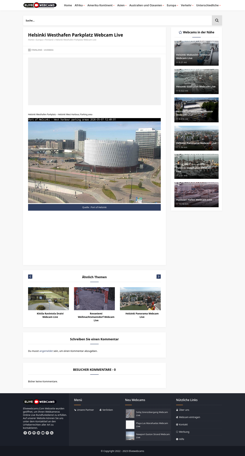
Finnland (49, 39)
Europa (39, 39)
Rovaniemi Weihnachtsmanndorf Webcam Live (96, 317)
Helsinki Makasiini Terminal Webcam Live (193, 56)
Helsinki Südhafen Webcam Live (196, 86)
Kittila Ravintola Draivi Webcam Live (50, 315)
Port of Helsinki (99, 207)
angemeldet (46, 351)
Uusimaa (48, 49)
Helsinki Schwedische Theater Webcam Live (194, 113)
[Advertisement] (94, 81)
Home (31, 39)
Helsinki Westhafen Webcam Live (193, 169)
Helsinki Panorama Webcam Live (142, 315)
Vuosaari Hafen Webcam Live (194, 199)
